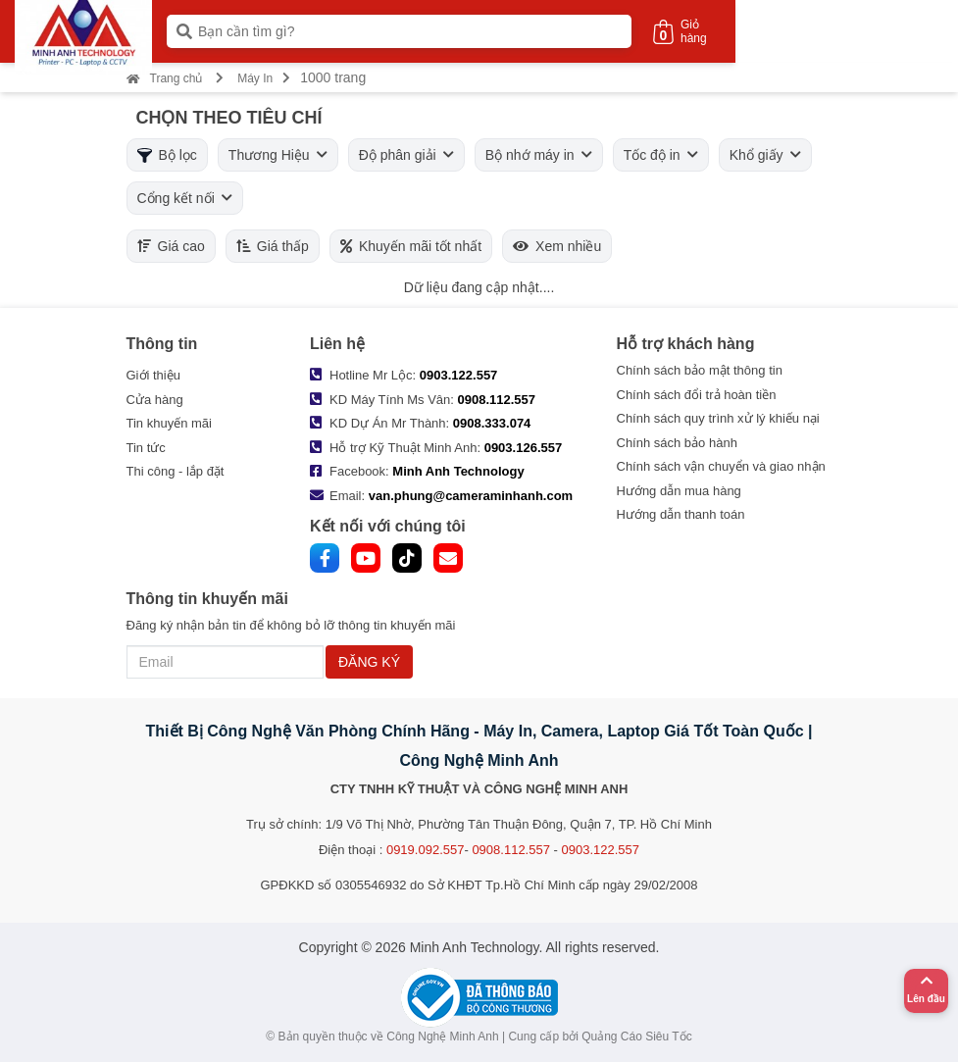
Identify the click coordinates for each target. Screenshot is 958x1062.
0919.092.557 (425, 849)
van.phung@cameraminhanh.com (471, 495)
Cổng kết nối (184, 198)
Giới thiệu (153, 375)
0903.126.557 (523, 447)
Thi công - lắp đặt (175, 471)
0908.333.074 (492, 423)
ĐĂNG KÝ (369, 662)
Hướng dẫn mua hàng (679, 490)
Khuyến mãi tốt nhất (410, 246)
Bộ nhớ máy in (538, 155)
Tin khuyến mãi (169, 423)
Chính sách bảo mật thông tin (699, 370)
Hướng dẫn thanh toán (681, 514)
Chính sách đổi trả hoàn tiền (697, 394)
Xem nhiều (557, 246)
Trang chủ (164, 78)
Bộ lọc (167, 155)
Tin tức (146, 447)
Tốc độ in (661, 155)
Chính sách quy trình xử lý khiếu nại (718, 418)
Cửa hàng (154, 399)
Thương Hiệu (278, 155)
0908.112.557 (497, 399)
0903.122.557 (459, 375)
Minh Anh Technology (458, 471)
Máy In (255, 78)
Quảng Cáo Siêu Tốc (636, 1036)
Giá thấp (272, 246)
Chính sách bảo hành (677, 442)
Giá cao (171, 246)
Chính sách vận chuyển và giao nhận (721, 466)
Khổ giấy (765, 155)
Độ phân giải (406, 155)
